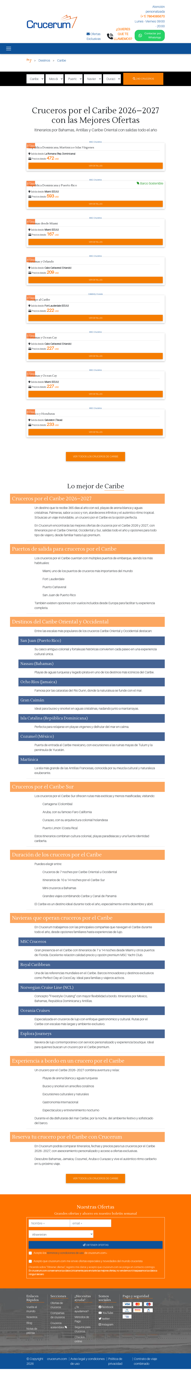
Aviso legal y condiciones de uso (87, 1366)
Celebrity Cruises (95, 299)
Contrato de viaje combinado (145, 1366)
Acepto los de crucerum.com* (70, 1258)
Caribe (62, 65)
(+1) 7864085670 (152, 16)
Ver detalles (95, 170)
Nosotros (31, 1322)
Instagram (106, 1329)
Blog (29, 1327)
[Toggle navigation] (8, 53)
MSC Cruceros (95, 147)
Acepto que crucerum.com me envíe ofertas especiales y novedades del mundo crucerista (87, 1266)
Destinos (44, 65)
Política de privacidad (115, 1366)
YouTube (106, 1317)
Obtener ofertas (95, 1249)
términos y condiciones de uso (65, 1258)
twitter (104, 1323)
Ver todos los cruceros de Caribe (95, 461)
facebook (106, 1312)
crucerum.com (57, 1364)
